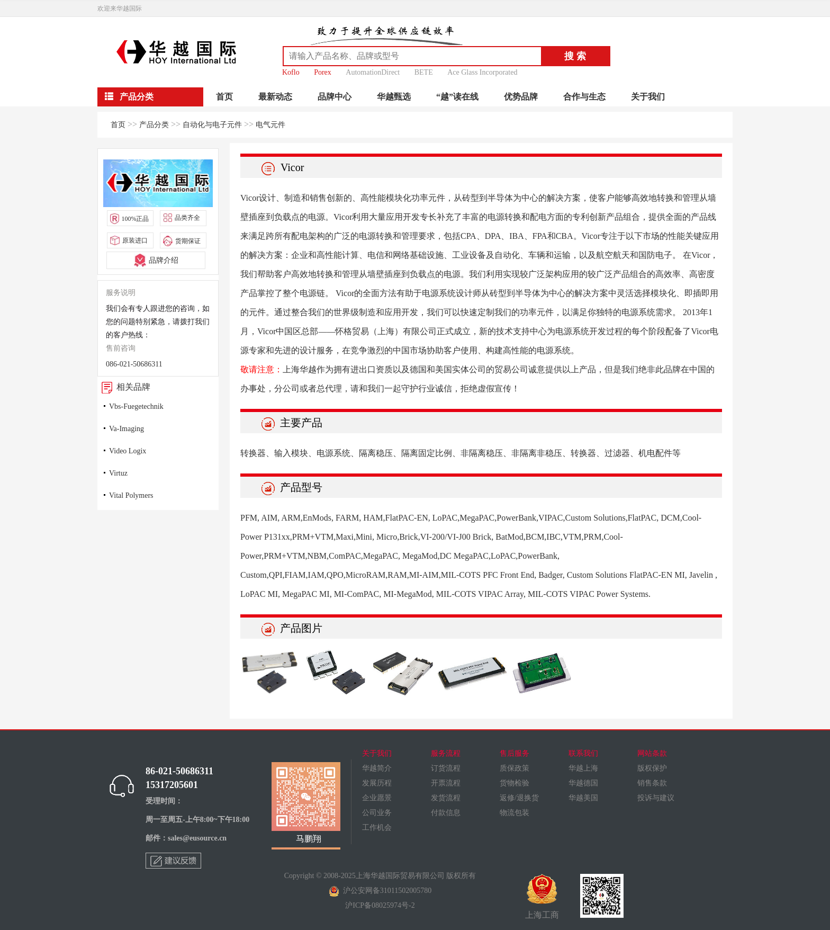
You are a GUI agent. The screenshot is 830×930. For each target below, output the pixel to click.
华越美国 (583, 798)
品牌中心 (334, 96)
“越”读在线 (457, 96)
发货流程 (446, 798)
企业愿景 (377, 798)
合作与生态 (584, 96)
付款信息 (446, 813)
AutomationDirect (373, 72)
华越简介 (377, 768)
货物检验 (514, 783)
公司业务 (377, 813)
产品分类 (154, 125)
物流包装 (514, 813)
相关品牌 (123, 386)
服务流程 (446, 753)
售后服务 (514, 753)
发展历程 (377, 783)
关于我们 (648, 96)
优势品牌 (521, 96)
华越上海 (583, 768)
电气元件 (270, 125)
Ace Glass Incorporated (482, 72)
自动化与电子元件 (212, 125)
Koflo (291, 72)
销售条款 (652, 783)
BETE (423, 72)
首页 (224, 96)
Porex (322, 72)
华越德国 (583, 783)
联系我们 (583, 753)
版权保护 (652, 768)
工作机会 (377, 827)
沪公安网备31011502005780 (380, 891)
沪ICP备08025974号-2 (379, 905)
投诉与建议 (655, 798)
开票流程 (446, 783)
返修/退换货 (519, 798)
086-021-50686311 (134, 364)
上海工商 (542, 896)
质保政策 (514, 768)
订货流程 (446, 768)
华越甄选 (394, 96)
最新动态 (275, 96)
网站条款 (652, 753)
